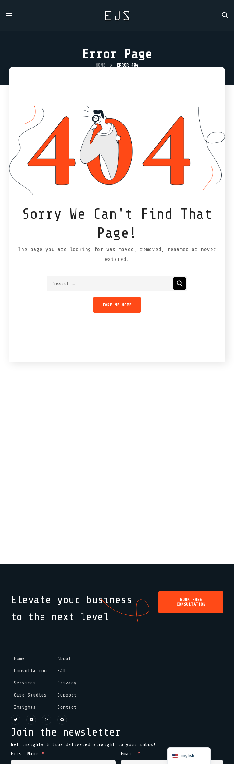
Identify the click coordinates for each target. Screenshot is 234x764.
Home (100, 65)
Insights (25, 707)
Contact (66, 707)
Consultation (30, 670)
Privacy (66, 683)
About (64, 658)
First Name (24, 753)
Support (66, 695)
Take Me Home (117, 305)
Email (127, 753)
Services (25, 683)
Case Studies (30, 695)
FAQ (61, 670)
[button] (225, 15)
